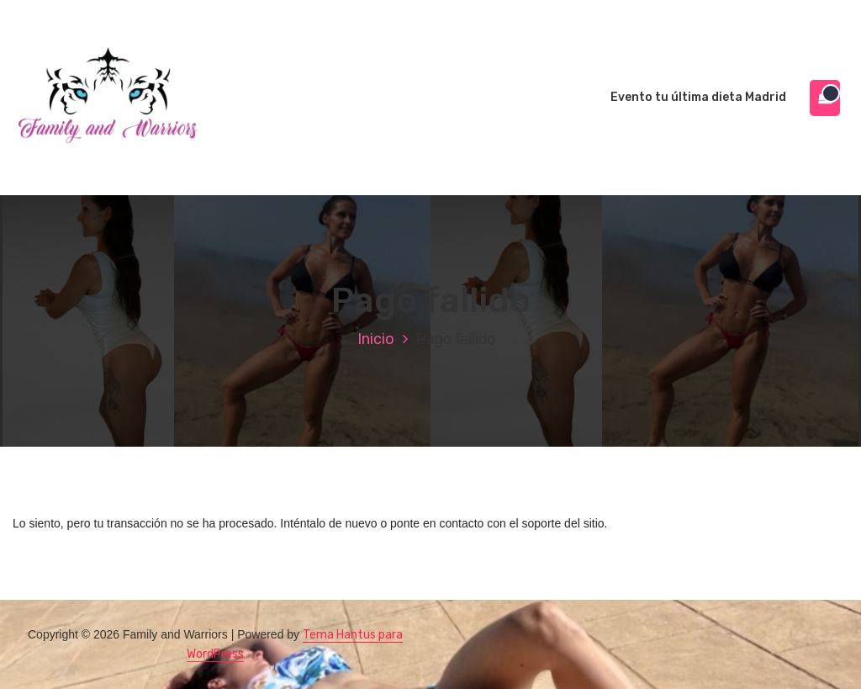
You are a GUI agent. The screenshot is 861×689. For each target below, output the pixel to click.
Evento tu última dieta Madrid (698, 97)
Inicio (375, 339)
